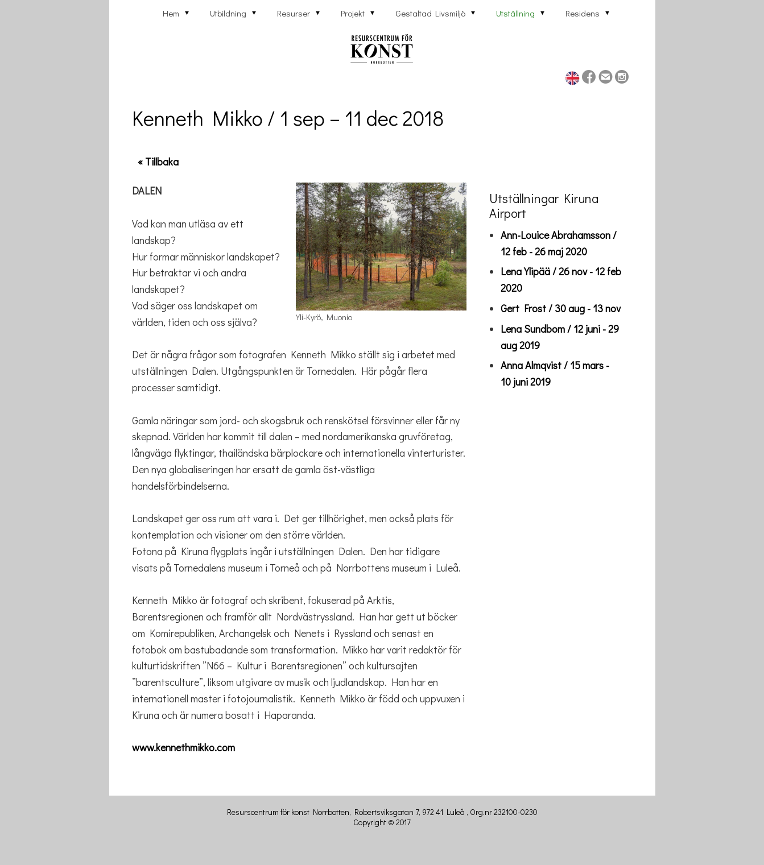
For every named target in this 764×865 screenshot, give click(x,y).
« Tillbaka (158, 161)
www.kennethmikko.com (183, 747)
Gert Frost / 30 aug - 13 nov (561, 308)
